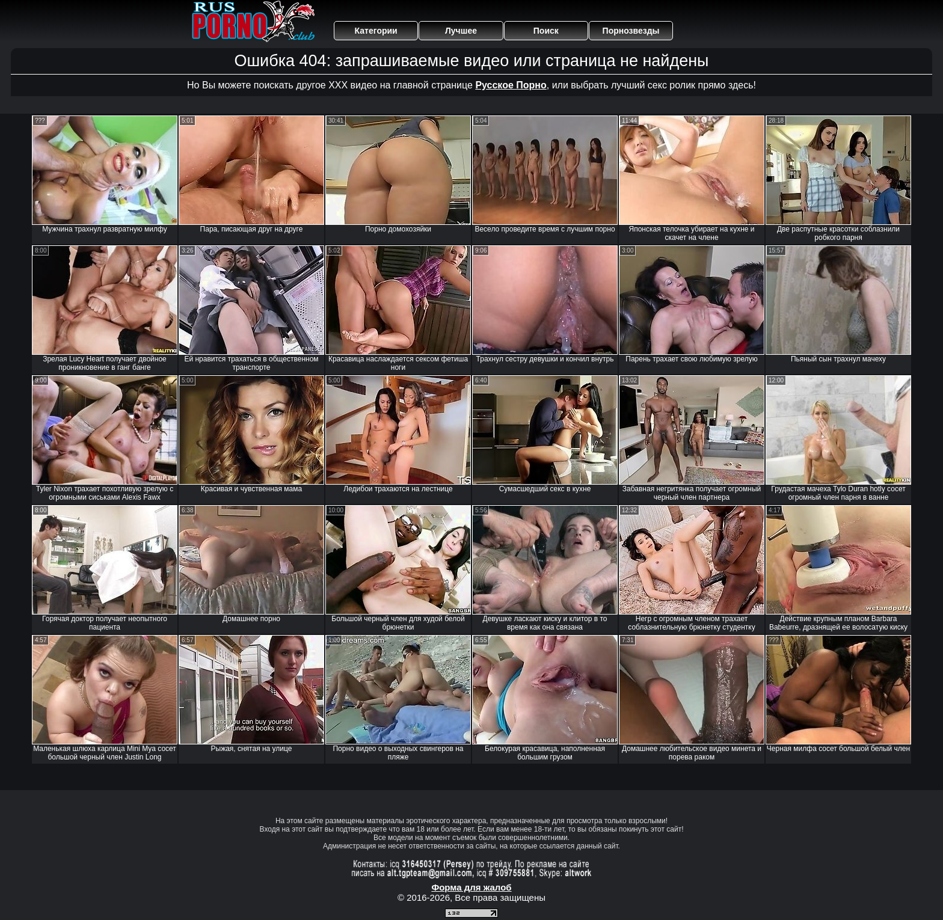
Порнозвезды (631, 30)
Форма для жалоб (471, 887)
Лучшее (461, 30)
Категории (376, 30)
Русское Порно (510, 85)
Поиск (546, 30)
